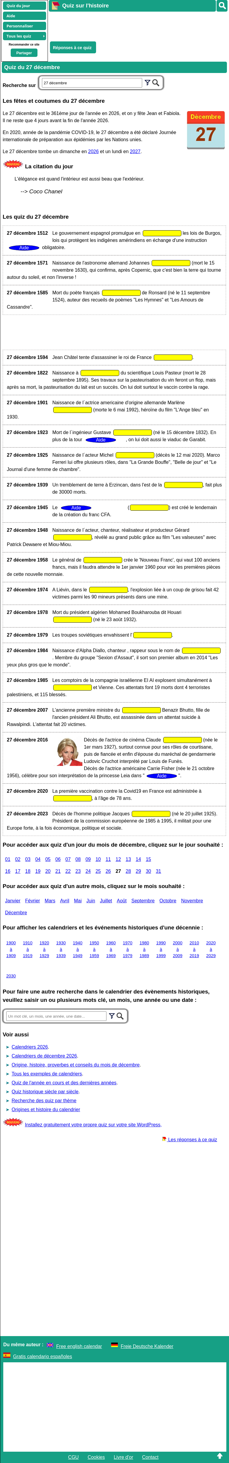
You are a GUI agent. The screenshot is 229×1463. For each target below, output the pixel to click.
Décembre (16, 912)
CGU (73, 1457)
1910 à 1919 (27, 949)
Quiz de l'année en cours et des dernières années (64, 1082)
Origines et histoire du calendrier (46, 1109)
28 (128, 871)
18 (28, 871)
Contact (150, 1457)
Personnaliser (20, 26)
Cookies (96, 1457)
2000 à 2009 (177, 949)
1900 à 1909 (11, 949)
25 (98, 871)
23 (78, 871)
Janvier (13, 900)
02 (18, 859)
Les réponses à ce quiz (189, 1139)
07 (68, 859)
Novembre (192, 900)
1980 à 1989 (144, 949)
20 (48, 871)
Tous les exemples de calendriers (47, 1073)
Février (32, 900)
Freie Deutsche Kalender (147, 1346)
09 (88, 859)
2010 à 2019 (194, 949)
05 (48, 859)
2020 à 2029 (211, 949)
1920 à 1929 (44, 949)
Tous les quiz (19, 36)
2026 (93, 151)
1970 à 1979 (127, 949)
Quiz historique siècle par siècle (45, 1091)
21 (58, 871)
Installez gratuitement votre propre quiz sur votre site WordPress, (93, 1124)
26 (108, 871)
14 (138, 859)
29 (138, 871)
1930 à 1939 (61, 949)
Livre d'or (123, 1457)
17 (18, 871)
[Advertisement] (136, 25)
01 (7, 859)
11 (108, 859)
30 (148, 871)
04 (37, 859)
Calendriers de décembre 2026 (44, 1055)
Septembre (143, 900)
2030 (11, 976)
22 (68, 871)
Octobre (167, 900)
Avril (64, 900)
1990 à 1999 (161, 949)
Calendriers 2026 (30, 1047)
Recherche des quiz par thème (44, 1100)
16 (7, 871)
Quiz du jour (18, 5)
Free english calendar (79, 1346)
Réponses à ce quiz (72, 47)
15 (148, 859)
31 (158, 871)
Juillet (106, 900)
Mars (50, 900)
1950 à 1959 (94, 949)
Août (122, 900)
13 (128, 859)
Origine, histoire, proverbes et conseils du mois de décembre (75, 1064)
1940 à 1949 (77, 949)
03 (28, 859)
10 (98, 859)
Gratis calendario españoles (42, 1356)
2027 (135, 151)
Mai (78, 900)
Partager (24, 53)
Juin (91, 900)
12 (118, 859)
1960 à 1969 (111, 949)
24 (88, 871)
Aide (11, 15)
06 (58, 859)
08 (78, 859)
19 (37, 871)
